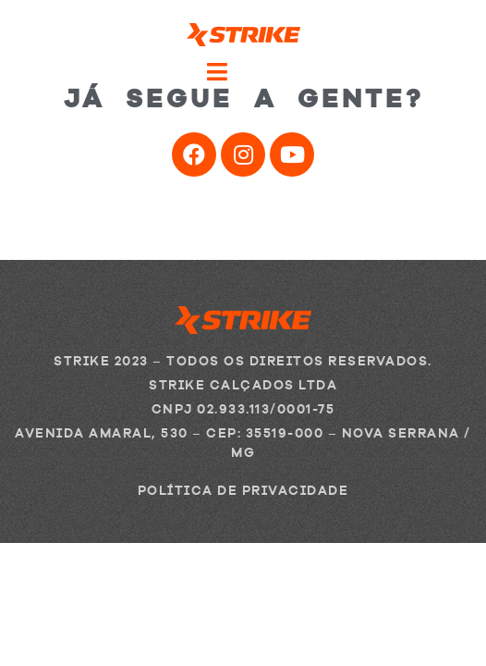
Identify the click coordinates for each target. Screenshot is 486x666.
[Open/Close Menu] (243, 72)
